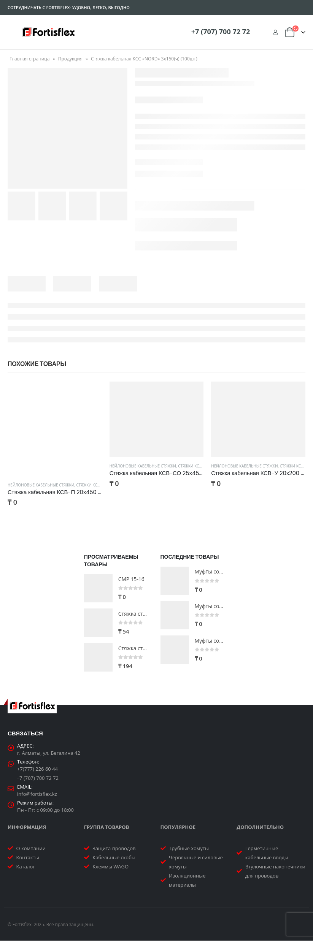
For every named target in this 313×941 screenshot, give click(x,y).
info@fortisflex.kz (37, 794)
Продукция (70, 58)
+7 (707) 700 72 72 (220, 31)
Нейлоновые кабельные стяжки (41, 485)
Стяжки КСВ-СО (193, 466)
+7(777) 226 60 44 (37, 769)
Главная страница (30, 58)
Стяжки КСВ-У (293, 466)
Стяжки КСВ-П (90, 485)
